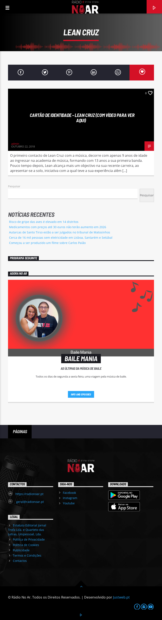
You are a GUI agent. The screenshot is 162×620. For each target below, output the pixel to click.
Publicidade (21, 550)
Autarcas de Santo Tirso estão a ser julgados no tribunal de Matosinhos (59, 232)
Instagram (70, 498)
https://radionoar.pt (29, 494)
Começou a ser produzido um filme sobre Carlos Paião (47, 243)
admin (15, 144)
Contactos (20, 561)
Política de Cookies (26, 545)
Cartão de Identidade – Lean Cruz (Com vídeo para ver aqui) (82, 117)
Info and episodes (81, 394)
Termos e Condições (27, 555)
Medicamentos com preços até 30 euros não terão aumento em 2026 (57, 227)
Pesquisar (14, 186)
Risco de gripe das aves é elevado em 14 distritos (43, 222)
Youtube (69, 503)
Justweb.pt (121, 597)
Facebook (69, 493)
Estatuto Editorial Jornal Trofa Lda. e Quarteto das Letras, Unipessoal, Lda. (27, 529)
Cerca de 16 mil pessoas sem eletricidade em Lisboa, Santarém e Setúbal (60, 238)
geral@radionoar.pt (29, 502)
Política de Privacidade (29, 539)
